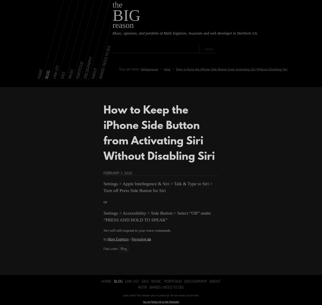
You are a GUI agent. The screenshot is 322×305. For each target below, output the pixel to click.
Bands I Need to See (161, 278)
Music (152, 272)
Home (105, 272)
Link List (129, 272)
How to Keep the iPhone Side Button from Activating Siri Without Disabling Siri (226, 66)
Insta (217, 272)
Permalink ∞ (137, 232)
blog (163, 66)
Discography (188, 272)
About (205, 272)
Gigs (142, 272)
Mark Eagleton (117, 232)
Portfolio (167, 272)
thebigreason (145, 66)
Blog (123, 241)
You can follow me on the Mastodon (161, 292)
